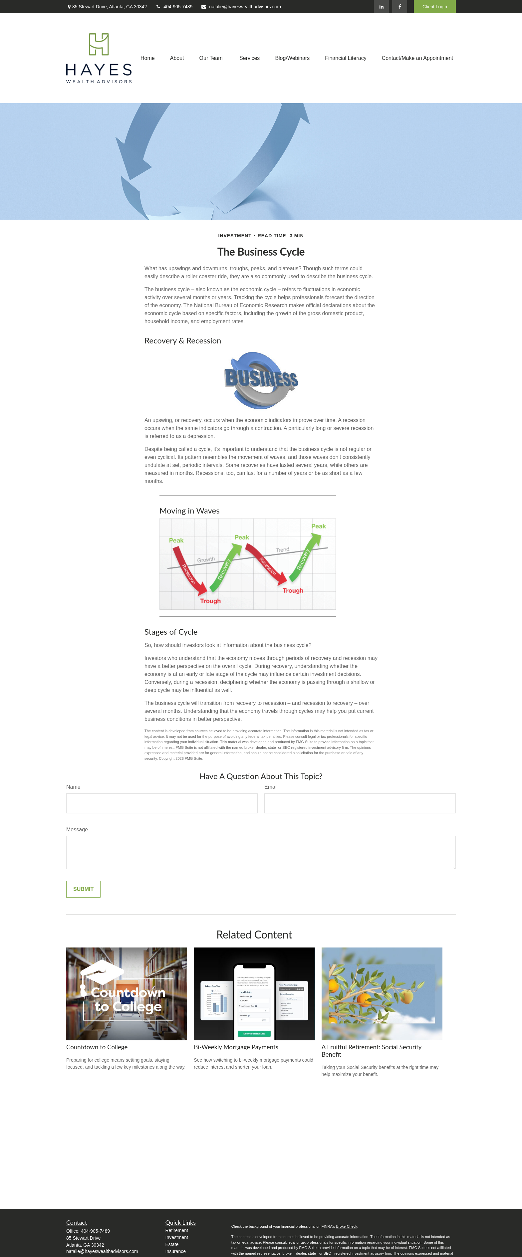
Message (77, 829)
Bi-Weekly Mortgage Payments (236, 1047)
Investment (176, 1237)
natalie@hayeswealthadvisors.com (241, 6)
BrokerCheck (346, 1226)
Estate (172, 1244)
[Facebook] (399, 6)
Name (73, 787)
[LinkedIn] (381, 6)
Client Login (434, 6)
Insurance (175, 1251)
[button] (147, 58)
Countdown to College (97, 1047)
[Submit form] (83, 889)
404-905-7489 (173, 6)
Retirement (176, 1230)
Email (271, 787)
